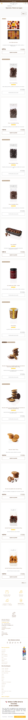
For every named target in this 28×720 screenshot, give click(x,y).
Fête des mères (4, 662)
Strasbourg (4, 683)
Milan (3, 689)
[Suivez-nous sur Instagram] (10, 642)
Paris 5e (3, 686)
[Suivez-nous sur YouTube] (15, 642)
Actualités (4, 627)
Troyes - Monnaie (5, 668)
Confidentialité (4, 633)
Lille (2, 694)
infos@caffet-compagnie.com (7, 625)
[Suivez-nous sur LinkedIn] (18, 642)
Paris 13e (3, 685)
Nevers (3, 677)
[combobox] (13, 6)
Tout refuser (4, 716)
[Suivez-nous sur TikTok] (12, 642)
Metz (2, 680)
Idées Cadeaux (4, 654)
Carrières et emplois (6, 628)
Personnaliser (10, 716)
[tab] (23, 13)
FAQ (2, 635)
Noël (2, 657)
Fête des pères (4, 663)
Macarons (3, 651)
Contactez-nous (5, 622)
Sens (2, 688)
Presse (3, 629)
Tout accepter (19, 716)
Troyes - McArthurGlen (6, 671)
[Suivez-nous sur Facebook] (7, 642)
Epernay (3, 692)
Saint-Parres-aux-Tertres (6, 691)
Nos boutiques (6, 666)
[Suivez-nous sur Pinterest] (20, 642)
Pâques (3, 660)
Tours (3, 674)
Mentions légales (5, 634)
